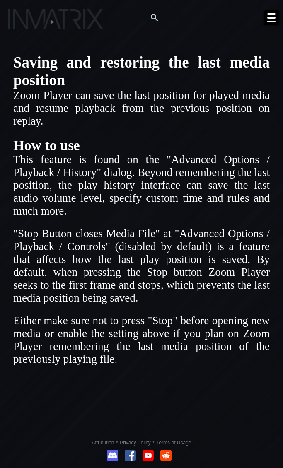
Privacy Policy (135, 443)
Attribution (103, 443)
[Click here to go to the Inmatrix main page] (23, 22)
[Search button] (154, 17)
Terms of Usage (173, 443)
